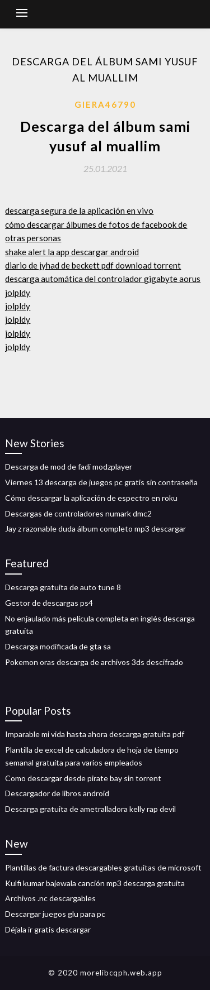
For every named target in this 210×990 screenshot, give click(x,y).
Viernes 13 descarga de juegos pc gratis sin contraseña (101, 482)
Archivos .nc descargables (50, 898)
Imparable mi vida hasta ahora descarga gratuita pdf (94, 734)
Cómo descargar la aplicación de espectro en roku (91, 498)
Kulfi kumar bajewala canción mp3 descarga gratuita (95, 883)
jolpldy (17, 293)
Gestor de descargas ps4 (49, 603)
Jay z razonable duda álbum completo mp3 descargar (95, 528)
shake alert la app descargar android (72, 252)
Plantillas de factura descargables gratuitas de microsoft (103, 867)
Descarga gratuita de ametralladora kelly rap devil (90, 809)
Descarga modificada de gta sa (58, 646)
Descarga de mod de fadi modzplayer (68, 466)
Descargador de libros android (57, 793)
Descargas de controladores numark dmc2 (78, 513)
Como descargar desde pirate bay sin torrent (83, 778)
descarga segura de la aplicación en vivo (79, 210)
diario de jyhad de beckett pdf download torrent (93, 265)
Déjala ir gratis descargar (48, 929)
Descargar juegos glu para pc (55, 914)
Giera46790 (105, 104)
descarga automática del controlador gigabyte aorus (102, 279)
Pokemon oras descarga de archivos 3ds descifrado (94, 662)
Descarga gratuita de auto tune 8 (63, 587)
